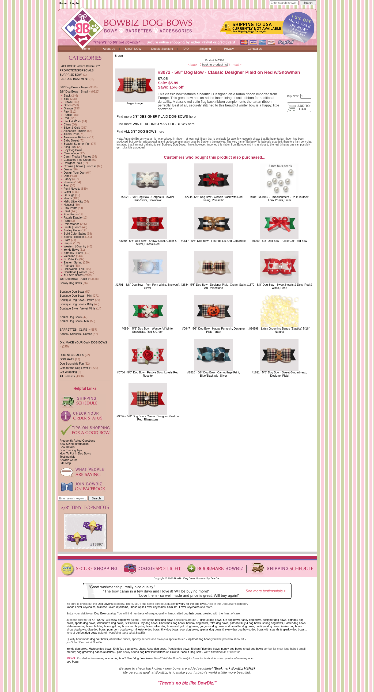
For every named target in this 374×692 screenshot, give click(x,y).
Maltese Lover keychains (112, 607)
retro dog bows (219, 623)
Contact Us (255, 48)
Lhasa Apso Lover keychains (147, 607)
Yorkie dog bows (77, 648)
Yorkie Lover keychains (81, 607)
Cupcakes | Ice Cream (76, 159)
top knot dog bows (199, 639)
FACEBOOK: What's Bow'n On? (80, 66)
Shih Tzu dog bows (125, 648)
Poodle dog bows (179, 648)
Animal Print (69, 134)
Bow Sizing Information (74, 443)
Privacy (229, 48)
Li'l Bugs (67, 195)
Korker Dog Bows (71, 317)
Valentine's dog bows (110, 623)
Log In (74, 3)
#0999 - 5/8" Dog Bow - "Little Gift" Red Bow (279, 240)
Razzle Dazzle (71, 217)
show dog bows (120, 619)
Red (64, 118)
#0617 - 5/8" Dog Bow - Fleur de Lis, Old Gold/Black (213, 240)
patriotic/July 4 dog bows (245, 623)
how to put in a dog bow (109, 658)
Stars (65, 240)
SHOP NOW (133, 48)
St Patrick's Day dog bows (141, 623)
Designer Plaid (71, 163)
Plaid (65, 211)
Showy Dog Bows (71, 283)
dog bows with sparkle (265, 629)
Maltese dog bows (100, 648)
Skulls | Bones (70, 227)
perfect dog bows (86, 632)
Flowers (67, 182)
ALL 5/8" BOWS (72, 275)
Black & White (70, 121)
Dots (65, 175)
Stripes (66, 243)
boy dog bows (144, 626)
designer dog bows (274, 619)
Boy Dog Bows (71, 150)
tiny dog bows (170, 629)
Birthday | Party (71, 252)
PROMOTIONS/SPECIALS (77, 70)
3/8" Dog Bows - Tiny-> (74, 87)
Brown (119, 55)
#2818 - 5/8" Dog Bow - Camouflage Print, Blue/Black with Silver (213, 374)
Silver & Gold (70, 127)
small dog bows (253, 648)
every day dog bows (237, 629)
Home (63, 3)
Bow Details (67, 447)
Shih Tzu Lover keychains (183, 607)
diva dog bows (96, 629)
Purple (66, 114)
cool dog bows (189, 629)
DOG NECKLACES (72, 355)
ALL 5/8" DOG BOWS (140, 131)
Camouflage (69, 153)
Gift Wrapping (68, 371)
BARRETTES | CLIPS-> (75, 329)
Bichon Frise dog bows (205, 648)
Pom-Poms (69, 214)
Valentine (67, 256)
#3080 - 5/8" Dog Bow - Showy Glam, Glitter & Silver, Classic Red (148, 242)
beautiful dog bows (242, 626)
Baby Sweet (69, 140)
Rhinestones (69, 223)
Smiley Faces (70, 230)
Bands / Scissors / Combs (76, 333)
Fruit (64, 185)
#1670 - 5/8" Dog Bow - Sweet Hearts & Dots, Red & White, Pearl (279, 286)
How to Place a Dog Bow (185, 651)
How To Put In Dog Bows (75, 453)
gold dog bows (189, 626)
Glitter (65, 191)
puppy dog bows (231, 648)
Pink (64, 111)
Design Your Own (72, 172)
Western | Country (73, 246)
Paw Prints (68, 207)
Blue (64, 98)
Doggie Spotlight (162, 48)
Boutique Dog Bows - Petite (77, 299)
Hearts (66, 198)
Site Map (65, 463)
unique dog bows (211, 619)
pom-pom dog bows (119, 629)
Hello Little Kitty (71, 201)
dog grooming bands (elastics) (96, 651)
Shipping (205, 48)
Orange (66, 108)
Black (65, 95)
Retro (65, 220)
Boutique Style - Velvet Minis (78, 308)
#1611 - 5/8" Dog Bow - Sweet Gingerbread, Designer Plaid (279, 374)
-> (75, 91)
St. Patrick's (69, 259)
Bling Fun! (68, 146)
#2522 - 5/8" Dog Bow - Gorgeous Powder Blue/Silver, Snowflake (147, 198)
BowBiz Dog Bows (184, 578)
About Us (109, 48)
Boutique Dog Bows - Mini (76, 295)
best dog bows (164, 619)
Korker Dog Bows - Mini (74, 321)
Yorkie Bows (69, 249)
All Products (67, 376)
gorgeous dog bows (212, 626)
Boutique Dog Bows (72, 291)
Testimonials (67, 456)
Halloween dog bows (80, 626)
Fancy (65, 179)
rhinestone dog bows (147, 629)
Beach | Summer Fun (75, 143)
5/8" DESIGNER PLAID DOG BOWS (160, 116)
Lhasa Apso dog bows (152, 648)
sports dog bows (85, 623)
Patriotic (67, 265)
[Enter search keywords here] (284, 2)
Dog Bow (100, 613)
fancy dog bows (251, 619)
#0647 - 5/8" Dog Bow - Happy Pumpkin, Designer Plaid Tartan (213, 330)
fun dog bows (231, 619)
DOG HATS (67, 359)
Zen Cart (215, 578)
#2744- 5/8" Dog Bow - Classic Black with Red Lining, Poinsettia (214, 198)
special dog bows (210, 629)
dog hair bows (192, 613)
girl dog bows (120, 626)
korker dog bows (291, 626)
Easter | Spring (71, 262)
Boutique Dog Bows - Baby (76, 304)
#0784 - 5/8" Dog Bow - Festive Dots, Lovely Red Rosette (147, 374)
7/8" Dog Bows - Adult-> (75, 278)
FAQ (186, 48)
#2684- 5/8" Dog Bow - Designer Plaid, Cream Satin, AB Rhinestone (213, 286)
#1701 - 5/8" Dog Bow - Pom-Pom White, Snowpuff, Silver (147, 286)
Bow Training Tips (71, 450)
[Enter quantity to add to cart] (305, 96)
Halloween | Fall (72, 268)
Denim (66, 169)
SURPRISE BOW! (71, 74)
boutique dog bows (267, 626)
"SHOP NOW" (96, 619)
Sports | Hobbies (72, 236)
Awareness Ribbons (74, 137)
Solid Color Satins (73, 233)
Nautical (67, 204)
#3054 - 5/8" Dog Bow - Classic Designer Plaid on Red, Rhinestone (148, 418)
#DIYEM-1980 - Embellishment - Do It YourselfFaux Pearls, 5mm (279, 198)
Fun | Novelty (70, 188)
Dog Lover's (105, 603)
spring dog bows (272, 623)
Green (65, 105)
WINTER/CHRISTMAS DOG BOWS (160, 124)
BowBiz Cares (68, 459)
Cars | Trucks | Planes (75, 156)
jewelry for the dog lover (191, 603)
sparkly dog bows (294, 629)
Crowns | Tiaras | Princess (78, 166)
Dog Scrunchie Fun (72, 363)
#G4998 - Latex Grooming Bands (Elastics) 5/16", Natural (279, 330)
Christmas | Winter (73, 272)
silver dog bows (164, 626)
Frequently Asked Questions (77, 440)
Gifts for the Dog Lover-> (75, 367)
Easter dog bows (295, 623)
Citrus (65, 124)
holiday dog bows (197, 623)
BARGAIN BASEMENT (74, 79)
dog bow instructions (152, 651)
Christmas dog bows (172, 623)
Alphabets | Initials (73, 130)
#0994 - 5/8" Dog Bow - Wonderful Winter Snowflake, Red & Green (148, 330)
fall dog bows (102, 626)
